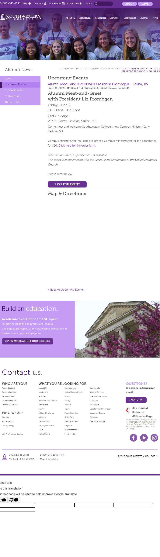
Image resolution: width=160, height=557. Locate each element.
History (67, 396)
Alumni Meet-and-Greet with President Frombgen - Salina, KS (140, 70)
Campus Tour (44, 421)
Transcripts (94, 405)
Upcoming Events (15, 84)
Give (145, 3)
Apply (129, 3)
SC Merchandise (71, 430)
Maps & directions (49, 459)
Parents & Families (9, 405)
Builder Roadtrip (14, 90)
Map (25, 3)
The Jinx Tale (12, 102)
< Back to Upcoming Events (66, 289)
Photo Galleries (71, 413)
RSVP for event (67, 184)
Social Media (69, 434)
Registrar (68, 425)
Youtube (144, 438)
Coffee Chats (12, 96)
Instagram (154, 438)
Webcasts (94, 417)
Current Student (9, 392)
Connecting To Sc (71, 68)
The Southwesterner (98, 396)
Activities (42, 396)
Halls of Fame (44, 434)
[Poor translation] (14, 500)
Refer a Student (71, 421)
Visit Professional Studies (12, 434)
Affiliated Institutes (46, 413)
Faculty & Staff (8, 396)
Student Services (97, 392)
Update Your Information (100, 409)
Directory (38, 3)
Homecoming (70, 388)
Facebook (133, 438)
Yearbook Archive (97, 421)
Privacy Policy (7, 425)
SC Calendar (55, 3)
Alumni (144, 18)
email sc (136, 399)
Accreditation (7, 421)
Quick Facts (69, 417)
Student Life (130, 18)
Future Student (8, 388)
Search (89, 3)
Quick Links (73, 3)
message (62, 455)
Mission (67, 405)
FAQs (41, 430)
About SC (70, 18)
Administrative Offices (48, 400)
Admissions (43, 405)
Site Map (5, 417)
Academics (100, 18)
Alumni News (91, 68)
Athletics (114, 18)
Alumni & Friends (9, 400)
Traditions (94, 400)
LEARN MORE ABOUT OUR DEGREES (27, 341)
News (155, 18)
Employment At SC (47, 425)
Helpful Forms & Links (73, 392)
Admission (85, 18)
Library (67, 400)
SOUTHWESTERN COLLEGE (140, 456)
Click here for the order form (76, 145)
